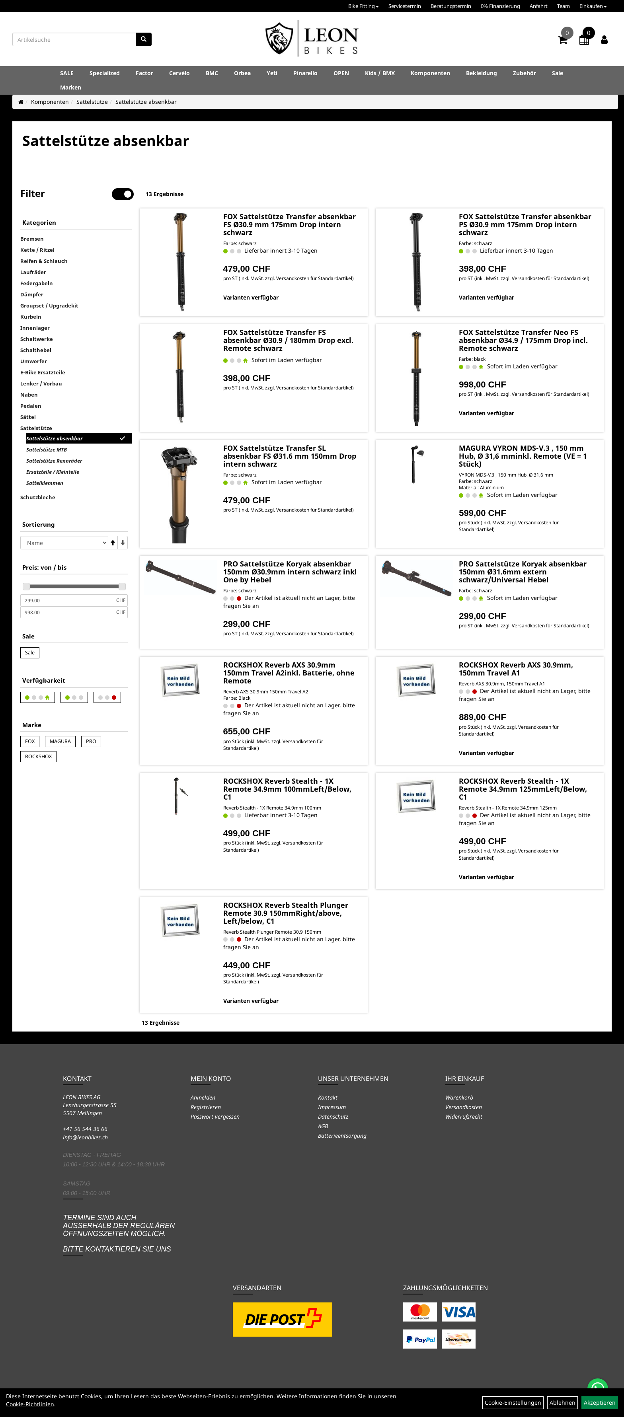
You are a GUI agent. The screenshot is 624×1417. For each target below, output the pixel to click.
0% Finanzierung (500, 6)
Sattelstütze (92, 101)
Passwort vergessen (215, 1116)
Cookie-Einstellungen (513, 1402)
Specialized (105, 73)
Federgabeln (36, 283)
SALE (67, 73)
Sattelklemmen (44, 483)
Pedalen (30, 405)
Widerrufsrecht (463, 1116)
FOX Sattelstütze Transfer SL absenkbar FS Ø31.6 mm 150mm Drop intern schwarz (289, 456)
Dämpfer (31, 294)
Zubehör (524, 73)
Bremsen (32, 238)
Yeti (272, 73)
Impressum (332, 1107)
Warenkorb (459, 1097)
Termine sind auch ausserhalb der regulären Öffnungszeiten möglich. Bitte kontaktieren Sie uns (119, 1233)
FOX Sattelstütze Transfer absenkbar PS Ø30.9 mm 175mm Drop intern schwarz (525, 224)
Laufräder (33, 272)
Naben (29, 394)
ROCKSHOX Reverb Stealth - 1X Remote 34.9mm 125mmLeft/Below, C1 (523, 789)
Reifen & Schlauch (44, 261)
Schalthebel (35, 350)
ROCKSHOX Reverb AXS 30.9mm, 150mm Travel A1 (516, 668)
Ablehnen (562, 1402)
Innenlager (35, 327)
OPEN (341, 73)
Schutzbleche (37, 497)
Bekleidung (481, 73)
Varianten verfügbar (251, 297)
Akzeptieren (600, 1402)
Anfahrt (539, 6)
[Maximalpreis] (67, 612)
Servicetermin (404, 6)
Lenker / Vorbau (41, 383)
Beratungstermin (451, 6)
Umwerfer (33, 361)
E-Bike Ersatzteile (42, 372)
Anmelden (203, 1097)
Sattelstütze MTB (46, 449)
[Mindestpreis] (67, 600)
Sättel (28, 416)
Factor (144, 73)
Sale (557, 73)
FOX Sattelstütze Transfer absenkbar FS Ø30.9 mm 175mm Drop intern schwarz (289, 224)
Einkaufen (593, 6)
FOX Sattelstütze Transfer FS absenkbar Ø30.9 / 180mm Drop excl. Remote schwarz (288, 340)
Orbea (242, 73)
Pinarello (305, 73)
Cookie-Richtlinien (30, 1404)
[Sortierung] (64, 542)
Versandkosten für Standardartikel (314, 278)
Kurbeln (30, 316)
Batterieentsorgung (342, 1135)
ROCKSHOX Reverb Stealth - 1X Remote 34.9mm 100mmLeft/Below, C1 (287, 789)
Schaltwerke (36, 339)
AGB (323, 1126)
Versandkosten (463, 1107)
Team (563, 6)
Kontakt (327, 1097)
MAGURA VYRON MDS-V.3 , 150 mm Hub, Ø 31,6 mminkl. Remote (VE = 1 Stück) (523, 456)
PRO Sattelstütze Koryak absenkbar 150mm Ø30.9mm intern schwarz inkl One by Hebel (290, 571)
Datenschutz (333, 1116)
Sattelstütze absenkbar (146, 101)
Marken (70, 87)
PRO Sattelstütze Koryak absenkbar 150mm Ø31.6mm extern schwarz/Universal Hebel (523, 571)
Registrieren (206, 1107)
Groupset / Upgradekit (49, 305)
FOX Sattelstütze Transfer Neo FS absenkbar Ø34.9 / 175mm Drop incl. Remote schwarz (523, 340)
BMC (212, 73)
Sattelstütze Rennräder (54, 460)
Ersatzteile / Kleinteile (52, 471)
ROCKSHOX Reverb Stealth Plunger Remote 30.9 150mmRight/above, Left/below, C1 (285, 913)
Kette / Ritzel (37, 249)
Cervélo (179, 73)
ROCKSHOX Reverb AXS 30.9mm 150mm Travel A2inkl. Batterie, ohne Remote (289, 672)
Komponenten (430, 73)
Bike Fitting (363, 6)
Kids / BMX (380, 73)
